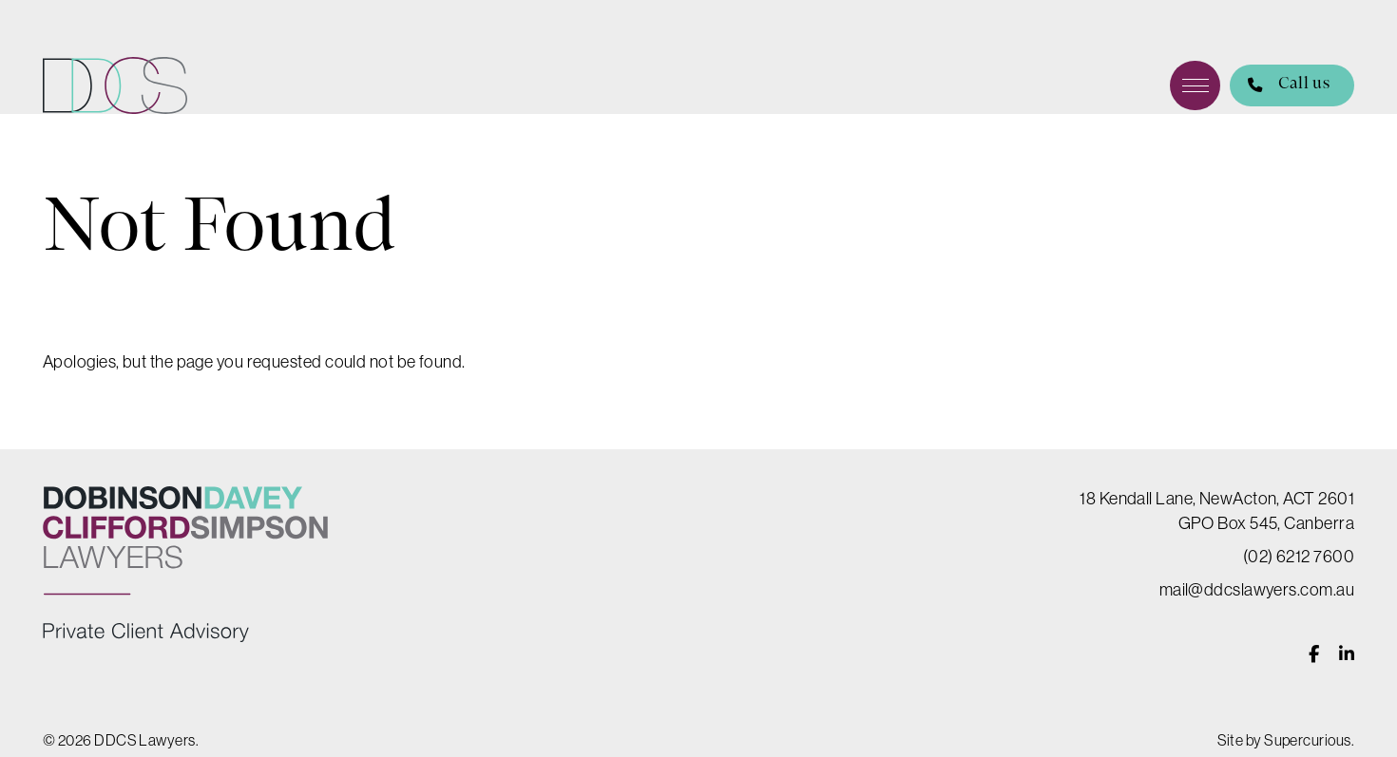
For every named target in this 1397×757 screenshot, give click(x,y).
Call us (1280, 86)
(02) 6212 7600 (1298, 556)
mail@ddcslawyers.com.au (1256, 589)
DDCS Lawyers (115, 85)
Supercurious (1307, 739)
